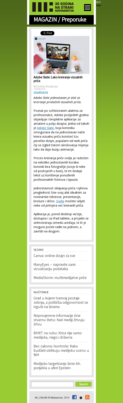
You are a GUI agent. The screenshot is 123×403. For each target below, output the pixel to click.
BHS (98, 2)
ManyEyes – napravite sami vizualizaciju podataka (54, 267)
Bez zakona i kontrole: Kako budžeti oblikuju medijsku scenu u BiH (61, 351)
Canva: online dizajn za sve (54, 256)
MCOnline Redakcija (46, 86)
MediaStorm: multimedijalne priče (60, 278)
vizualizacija (41, 92)
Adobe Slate (45, 128)
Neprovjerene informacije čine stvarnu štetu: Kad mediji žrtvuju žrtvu (59, 320)
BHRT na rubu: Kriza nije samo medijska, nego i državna (58, 336)
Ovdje (60, 201)
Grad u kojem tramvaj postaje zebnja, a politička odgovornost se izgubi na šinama (61, 303)
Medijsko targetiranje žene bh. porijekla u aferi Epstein (57, 366)
